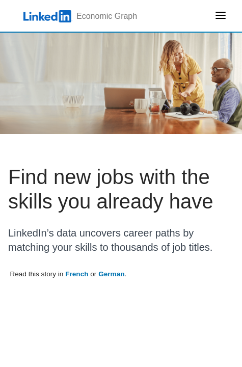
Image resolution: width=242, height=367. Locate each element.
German (111, 274)
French (76, 274)
